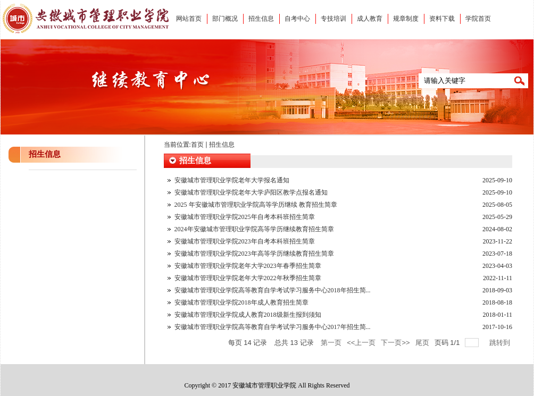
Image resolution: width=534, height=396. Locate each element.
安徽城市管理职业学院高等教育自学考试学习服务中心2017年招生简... (272, 327)
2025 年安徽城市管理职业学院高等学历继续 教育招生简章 (255, 204)
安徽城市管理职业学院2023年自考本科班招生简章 (244, 241)
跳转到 (500, 343)
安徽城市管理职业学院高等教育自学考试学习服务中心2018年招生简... (272, 290)
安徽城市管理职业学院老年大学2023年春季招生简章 (247, 265)
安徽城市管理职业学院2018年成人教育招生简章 (241, 302)
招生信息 (222, 144)
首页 (197, 144)
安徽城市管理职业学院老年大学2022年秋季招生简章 (247, 278)
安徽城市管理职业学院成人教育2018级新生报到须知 (247, 314)
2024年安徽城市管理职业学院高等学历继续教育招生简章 (254, 229)
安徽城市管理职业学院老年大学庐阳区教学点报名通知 (251, 192)
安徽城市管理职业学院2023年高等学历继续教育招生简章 (254, 253)
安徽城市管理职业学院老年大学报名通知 (231, 180)
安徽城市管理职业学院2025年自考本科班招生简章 (244, 217)
